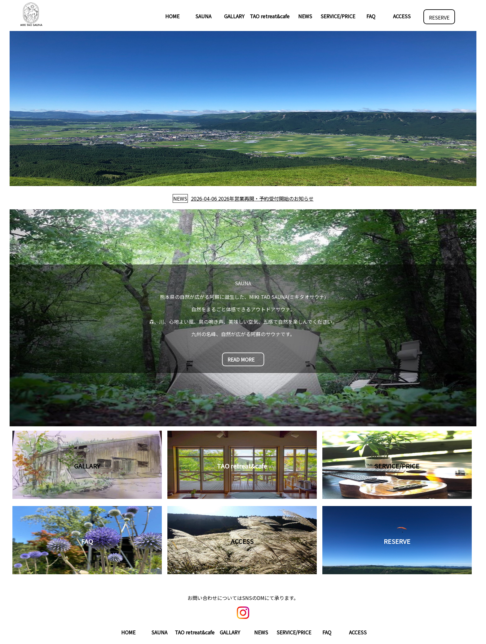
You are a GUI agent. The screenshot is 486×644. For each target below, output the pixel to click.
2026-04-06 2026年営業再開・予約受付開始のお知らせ (252, 198)
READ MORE (241, 359)
